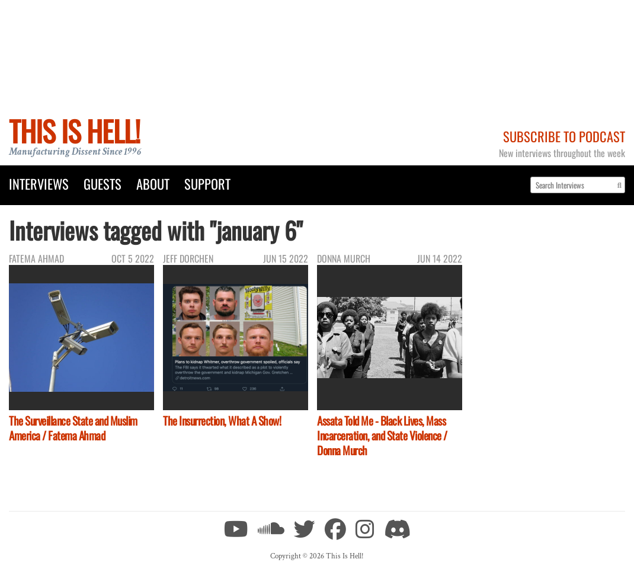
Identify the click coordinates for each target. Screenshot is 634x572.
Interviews (39, 183)
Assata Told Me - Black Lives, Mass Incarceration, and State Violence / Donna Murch (382, 435)
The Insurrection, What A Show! (222, 420)
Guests (102, 183)
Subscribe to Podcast (564, 136)
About (152, 183)
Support (207, 183)
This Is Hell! (74, 131)
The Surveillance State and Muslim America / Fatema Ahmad (73, 428)
